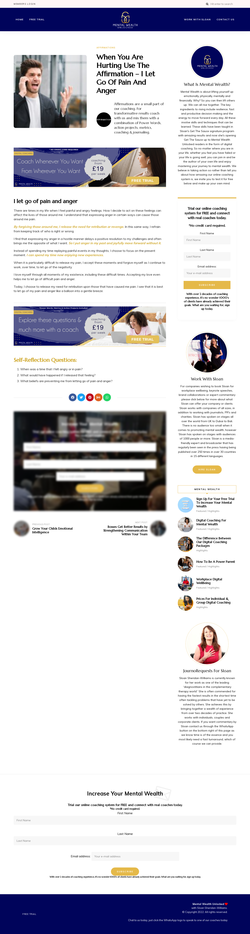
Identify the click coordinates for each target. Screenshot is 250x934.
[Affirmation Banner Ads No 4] (90, 344)
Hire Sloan (207, 469)
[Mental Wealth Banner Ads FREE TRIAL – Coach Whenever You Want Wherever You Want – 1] (90, 186)
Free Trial (37, 19)
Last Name (90, 457)
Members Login (25, 4)
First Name (89, 440)
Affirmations (105, 47)
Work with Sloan (197, 19)
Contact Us (225, 19)
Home (19, 19)
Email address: (90, 476)
